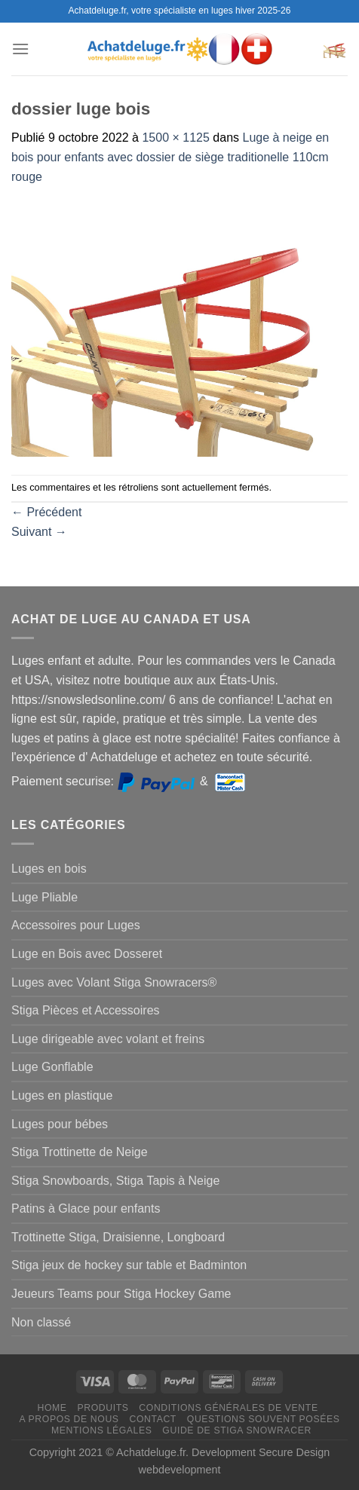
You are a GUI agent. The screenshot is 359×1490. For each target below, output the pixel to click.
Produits (102, 1408)
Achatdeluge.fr (151, 1452)
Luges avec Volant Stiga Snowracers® (113, 982)
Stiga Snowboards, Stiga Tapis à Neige (115, 1180)
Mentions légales (101, 1430)
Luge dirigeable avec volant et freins (107, 1039)
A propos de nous (68, 1419)
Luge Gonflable (52, 1066)
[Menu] (20, 48)
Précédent (46, 512)
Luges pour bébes (59, 1124)
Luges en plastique (61, 1095)
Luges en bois (49, 868)
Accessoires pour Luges (75, 925)
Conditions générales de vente (228, 1408)
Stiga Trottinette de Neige (79, 1152)
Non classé (41, 1322)
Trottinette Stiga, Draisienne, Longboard (118, 1237)
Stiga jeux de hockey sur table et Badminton (129, 1265)
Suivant (39, 531)
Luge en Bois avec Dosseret (86, 953)
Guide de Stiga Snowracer (236, 1430)
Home (51, 1408)
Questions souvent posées (263, 1419)
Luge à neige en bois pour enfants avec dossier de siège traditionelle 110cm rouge (170, 156)
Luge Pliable (44, 897)
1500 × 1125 (175, 137)
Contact (152, 1419)
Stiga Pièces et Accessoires (85, 1010)
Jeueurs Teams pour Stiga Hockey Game (121, 1293)
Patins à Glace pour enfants (85, 1208)
